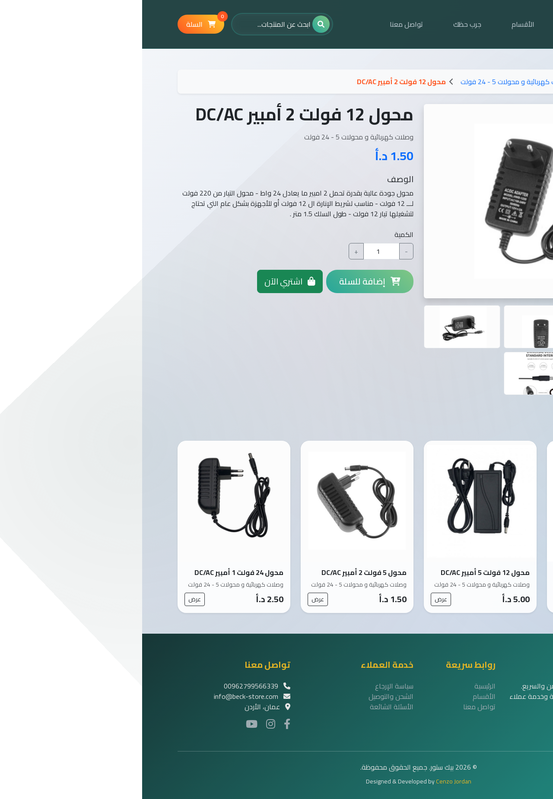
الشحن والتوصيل (248, 696)
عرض (422, 599)
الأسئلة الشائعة (249, 706)
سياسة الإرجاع (252, 685)
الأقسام (380, 24)
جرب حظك (325, 24)
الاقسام (453, 81)
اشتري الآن (147, 281)
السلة (63, 23)
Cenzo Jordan (311, 781)
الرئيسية (434, 24)
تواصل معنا (264, 24)
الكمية (261, 234)
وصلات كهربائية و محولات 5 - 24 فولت (373, 81)
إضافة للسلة (227, 281)
